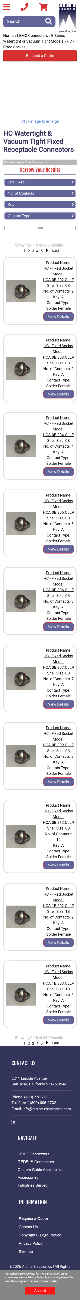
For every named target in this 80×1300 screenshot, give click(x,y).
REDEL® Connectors (36, 1162)
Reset (40, 228)
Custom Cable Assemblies (40, 1170)
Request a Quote (40, 55)
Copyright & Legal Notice (40, 1235)
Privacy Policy (31, 1244)
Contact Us (28, 1227)
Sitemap (26, 1252)
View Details (58, 316)
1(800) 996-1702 (42, 1103)
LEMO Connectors (32, 35)
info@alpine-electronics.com (47, 1109)
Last (55, 250)
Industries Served (33, 1186)
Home (8, 35)
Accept (40, 1290)
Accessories (28, 1178)
